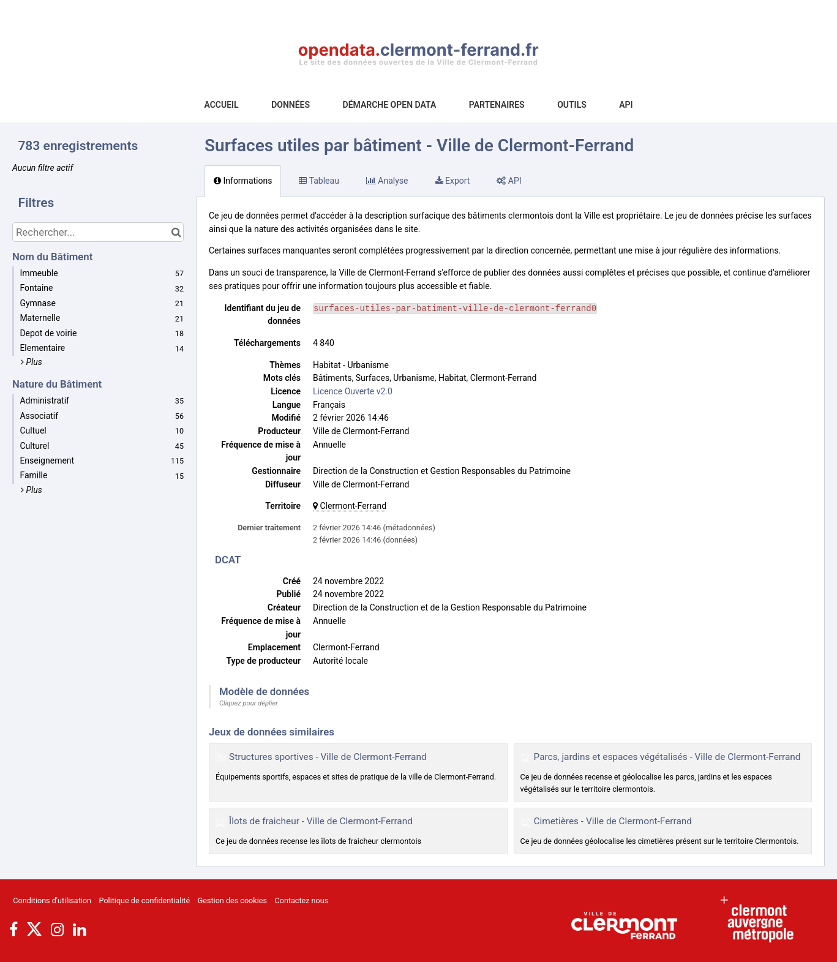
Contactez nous (302, 900)
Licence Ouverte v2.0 (352, 391)
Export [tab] (452, 181)
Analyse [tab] (387, 181)
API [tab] (509, 181)
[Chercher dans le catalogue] (176, 232)
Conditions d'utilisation (52, 900)
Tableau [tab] (319, 181)
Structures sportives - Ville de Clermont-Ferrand (328, 756)
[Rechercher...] (98, 232)
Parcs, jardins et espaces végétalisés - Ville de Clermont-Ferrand (667, 756)
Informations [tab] (243, 181)
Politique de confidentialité (144, 900)
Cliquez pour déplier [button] (248, 703)
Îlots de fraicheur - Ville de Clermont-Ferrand (321, 821)
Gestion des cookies (232, 900)
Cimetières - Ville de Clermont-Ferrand (613, 821)
